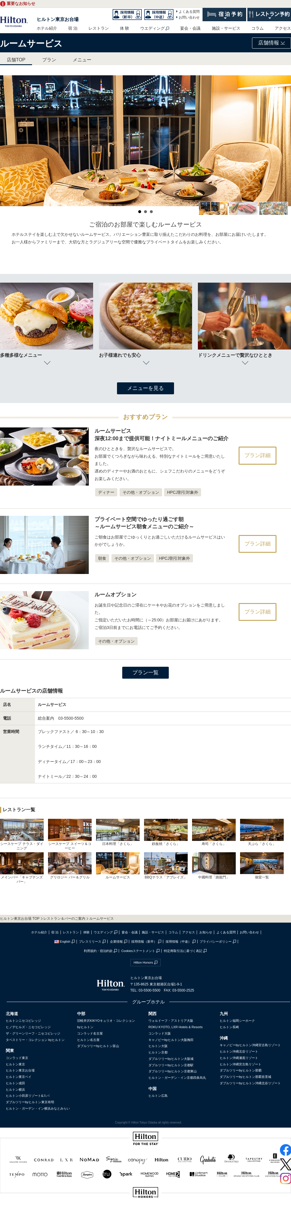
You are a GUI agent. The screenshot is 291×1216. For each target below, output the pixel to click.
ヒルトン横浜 (15, 1089)
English (62, 941)
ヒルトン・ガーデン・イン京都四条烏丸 (177, 1077)
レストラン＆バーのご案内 (64, 919)
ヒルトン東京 (15, 1064)
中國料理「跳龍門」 (214, 865)
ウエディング (152, 28)
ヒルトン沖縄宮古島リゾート (240, 1064)
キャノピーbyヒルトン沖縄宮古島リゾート (250, 1045)
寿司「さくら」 (214, 832)
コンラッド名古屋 (90, 1033)
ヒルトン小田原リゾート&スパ (27, 1095)
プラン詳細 (257, 455)
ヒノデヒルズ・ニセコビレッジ (28, 1027)
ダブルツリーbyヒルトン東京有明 (30, 1102)
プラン (49, 59)
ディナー (106, 492)
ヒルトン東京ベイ (18, 1076)
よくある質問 (189, 11)
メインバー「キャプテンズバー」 (22, 868)
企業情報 (116, 941)
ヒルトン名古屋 (88, 1040)
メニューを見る (145, 388)
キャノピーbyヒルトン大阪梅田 (171, 1040)
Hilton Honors (143, 962)
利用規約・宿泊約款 (98, 951)
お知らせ (205, 932)
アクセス (283, 28)
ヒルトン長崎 (229, 1027)
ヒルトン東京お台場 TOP (20, 919)
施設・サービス (226, 28)
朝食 (102, 558)
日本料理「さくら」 (118, 832)
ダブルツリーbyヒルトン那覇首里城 (245, 1076)
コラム (257, 28)
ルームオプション (115, 595)
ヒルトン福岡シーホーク (237, 1020)
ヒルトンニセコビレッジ (23, 1020)
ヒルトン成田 (15, 1083)
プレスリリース (90, 941)
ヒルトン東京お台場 (58, 19)
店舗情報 (271, 43)
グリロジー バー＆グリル (70, 865)
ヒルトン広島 (158, 1095)
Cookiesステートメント (138, 951)
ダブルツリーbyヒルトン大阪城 (171, 1058)
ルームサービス (118, 865)
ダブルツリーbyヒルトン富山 (98, 1046)
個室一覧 (262, 865)
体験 (86, 932)
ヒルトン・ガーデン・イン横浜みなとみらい (38, 1108)
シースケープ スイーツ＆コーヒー (70, 834)
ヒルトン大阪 (158, 1046)
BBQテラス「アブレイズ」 (166, 865)
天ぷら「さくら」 (262, 832)
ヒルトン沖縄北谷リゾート (239, 1051)
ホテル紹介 (47, 28)
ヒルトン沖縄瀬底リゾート (239, 1058)
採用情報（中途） (178, 941)
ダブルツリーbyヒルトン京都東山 (172, 1071)
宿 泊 (72, 28)
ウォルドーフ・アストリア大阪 (170, 1020)
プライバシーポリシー (216, 941)
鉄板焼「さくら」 (166, 832)
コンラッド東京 (17, 1058)
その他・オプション (141, 492)
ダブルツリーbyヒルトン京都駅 (171, 1065)
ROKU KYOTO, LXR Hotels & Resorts (175, 1027)
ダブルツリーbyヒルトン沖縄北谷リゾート (250, 1083)
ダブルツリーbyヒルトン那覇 (241, 1070)
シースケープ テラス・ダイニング (22, 834)
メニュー (82, 59)
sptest (145, 1212)
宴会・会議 (190, 28)
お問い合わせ (189, 17)
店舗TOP (16, 59)
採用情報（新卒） (144, 941)
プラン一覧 (145, 672)
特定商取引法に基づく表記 (183, 951)
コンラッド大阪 (159, 1033)
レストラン (98, 28)
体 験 (124, 28)
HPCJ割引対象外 (182, 492)
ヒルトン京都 (158, 1052)
